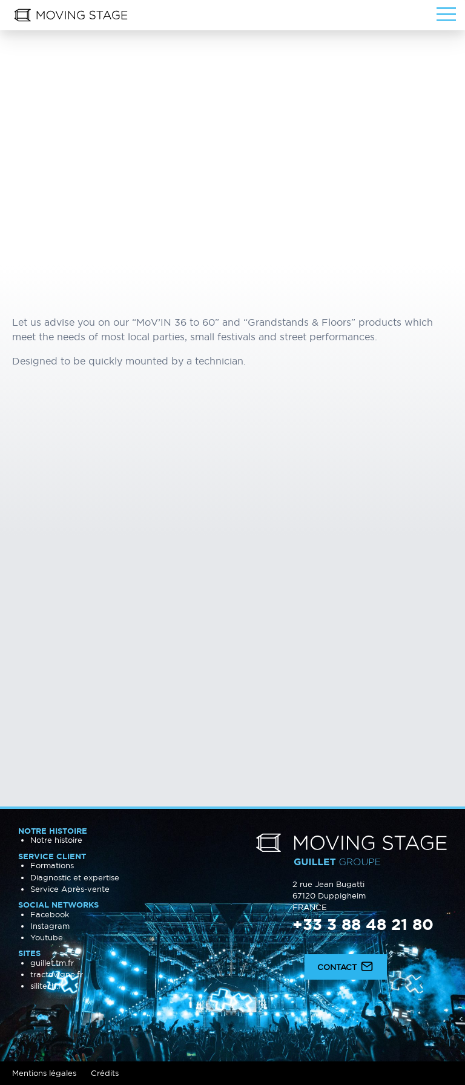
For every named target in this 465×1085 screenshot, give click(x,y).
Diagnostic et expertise (74, 877)
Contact (345, 965)
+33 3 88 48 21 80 (363, 924)
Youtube (46, 937)
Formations (52, 865)
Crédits (105, 1073)
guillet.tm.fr (52, 962)
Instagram (50, 926)
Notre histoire (56, 840)
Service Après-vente (70, 889)
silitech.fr (47, 985)
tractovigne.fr (56, 974)
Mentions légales (44, 1073)
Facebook (49, 914)
